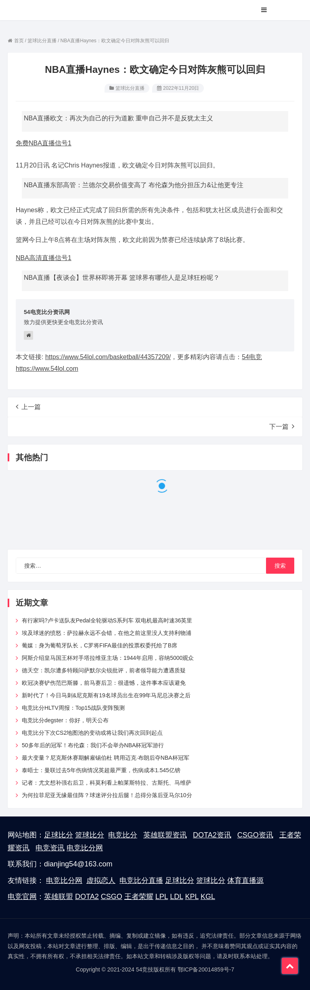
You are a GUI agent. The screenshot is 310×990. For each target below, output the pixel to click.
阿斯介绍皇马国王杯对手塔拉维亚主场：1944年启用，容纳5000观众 (108, 658)
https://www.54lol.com (47, 368)
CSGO (111, 897)
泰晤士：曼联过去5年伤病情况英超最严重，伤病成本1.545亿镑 (101, 770)
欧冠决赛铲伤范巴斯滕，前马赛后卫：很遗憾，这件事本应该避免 (104, 683)
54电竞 (252, 356)
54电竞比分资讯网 (47, 312)
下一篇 (281, 426)
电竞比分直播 (141, 880)
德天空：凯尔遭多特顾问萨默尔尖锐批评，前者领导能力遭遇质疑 (104, 670)
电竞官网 (22, 897)
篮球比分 (89, 835)
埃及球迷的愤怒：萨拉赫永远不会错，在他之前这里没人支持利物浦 (106, 633)
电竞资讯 (50, 848)
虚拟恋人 (100, 880)
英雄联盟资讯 (165, 835)
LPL (161, 897)
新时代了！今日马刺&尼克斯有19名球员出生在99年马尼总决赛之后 (106, 695)
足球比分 (58, 835)
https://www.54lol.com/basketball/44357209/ (108, 356)
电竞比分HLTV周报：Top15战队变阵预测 (73, 708)
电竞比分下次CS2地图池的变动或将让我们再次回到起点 (92, 733)
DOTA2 (87, 897)
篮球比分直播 (130, 88)
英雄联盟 (58, 897)
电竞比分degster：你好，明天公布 (65, 720)
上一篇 (28, 406)
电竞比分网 (85, 848)
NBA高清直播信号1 (43, 257)
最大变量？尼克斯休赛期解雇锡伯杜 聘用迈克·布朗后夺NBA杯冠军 (105, 757)
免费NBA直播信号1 (43, 143)
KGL (208, 897)
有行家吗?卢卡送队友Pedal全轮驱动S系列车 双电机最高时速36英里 (107, 620)
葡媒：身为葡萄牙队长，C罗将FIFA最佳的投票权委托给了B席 (99, 645)
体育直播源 (245, 880)
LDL (176, 897)
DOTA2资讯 (212, 835)
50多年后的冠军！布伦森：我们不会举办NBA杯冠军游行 (93, 745)
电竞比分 (122, 835)
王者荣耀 (138, 897)
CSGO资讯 (255, 835)
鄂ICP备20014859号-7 (206, 969)
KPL (192, 897)
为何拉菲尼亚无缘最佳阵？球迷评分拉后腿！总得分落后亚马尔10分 (107, 795)
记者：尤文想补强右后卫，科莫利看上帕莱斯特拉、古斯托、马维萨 (106, 782)
